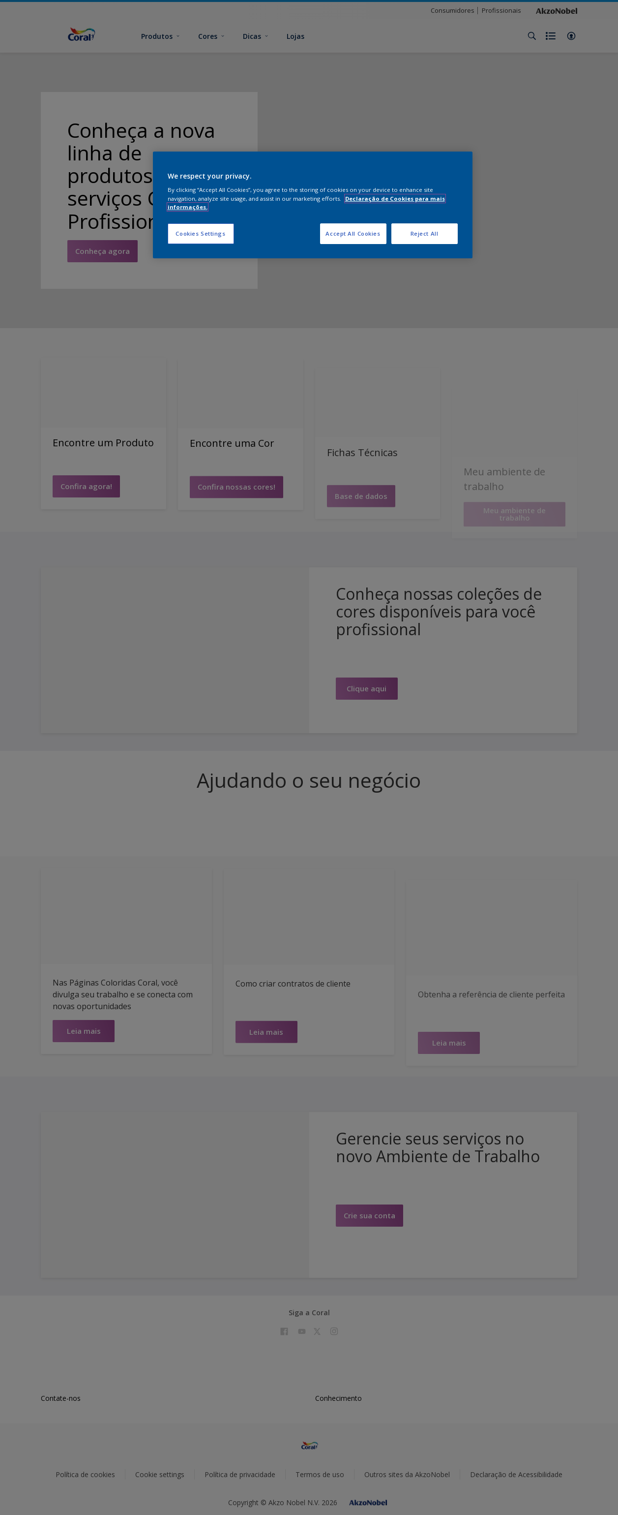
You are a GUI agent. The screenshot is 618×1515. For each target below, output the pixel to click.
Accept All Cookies (352, 233)
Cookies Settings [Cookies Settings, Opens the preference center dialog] (200, 233)
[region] (312, 205)
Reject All (425, 233)
